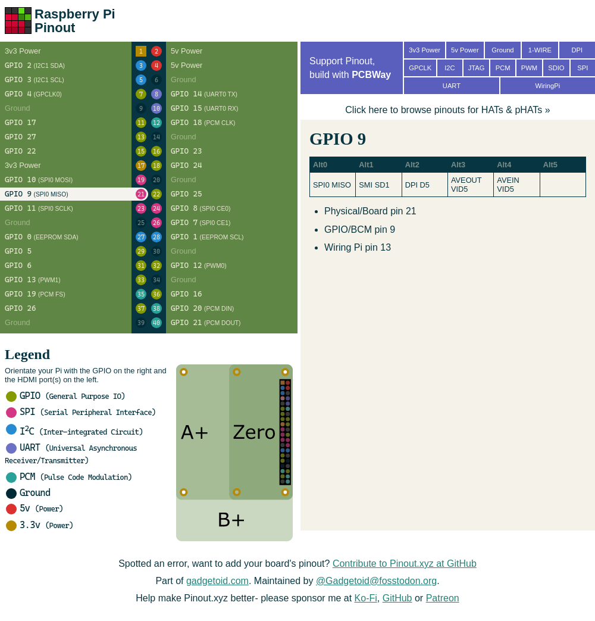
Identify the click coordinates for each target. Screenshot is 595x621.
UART (452, 85)
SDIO (556, 67)
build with (350, 75)
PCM (68, 476)
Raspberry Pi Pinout (75, 21)
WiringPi (547, 85)
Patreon (442, 598)
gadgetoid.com (217, 581)
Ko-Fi (366, 598)
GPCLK (420, 67)
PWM (529, 67)
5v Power (465, 50)
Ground (28, 492)
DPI (577, 50)
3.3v (39, 524)
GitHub (397, 598)
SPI (81, 411)
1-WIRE (540, 50)
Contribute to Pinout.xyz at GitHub (405, 563)
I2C (449, 67)
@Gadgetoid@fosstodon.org (376, 581)
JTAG (476, 67)
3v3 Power (424, 50)
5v (34, 508)
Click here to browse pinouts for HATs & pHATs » (447, 110)
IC (74, 431)
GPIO (65, 395)
